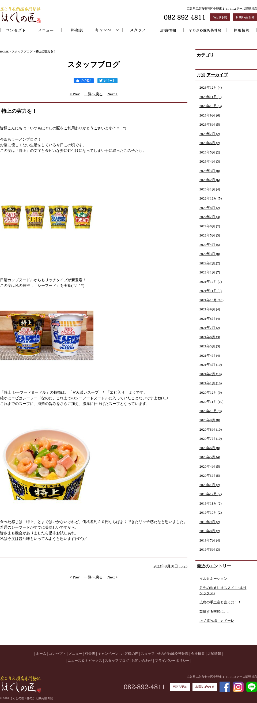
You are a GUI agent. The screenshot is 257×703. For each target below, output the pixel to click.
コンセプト (57, 654)
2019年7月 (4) (209, 540)
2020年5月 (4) (209, 457)
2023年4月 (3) (209, 161)
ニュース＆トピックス (84, 661)
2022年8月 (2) (209, 208)
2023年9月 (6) (209, 115)
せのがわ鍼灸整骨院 (172, 654)
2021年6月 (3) (209, 337)
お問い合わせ (141, 661)
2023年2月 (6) (209, 180)
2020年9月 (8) (209, 420)
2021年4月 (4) (209, 356)
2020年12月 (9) (210, 392)
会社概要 (198, 654)
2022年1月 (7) (209, 272)
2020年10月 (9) (210, 411)
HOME (4, 51)
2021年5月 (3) (209, 346)
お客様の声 (129, 654)
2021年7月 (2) (209, 328)
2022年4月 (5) (209, 245)
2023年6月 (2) (209, 143)
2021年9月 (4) (209, 309)
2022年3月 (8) (209, 254)
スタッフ (148, 654)
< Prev (75, 94)
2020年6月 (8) (209, 448)
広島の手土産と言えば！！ (220, 602)
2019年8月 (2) (209, 531)
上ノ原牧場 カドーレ (216, 621)
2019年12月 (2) (210, 494)
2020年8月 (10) (210, 429)
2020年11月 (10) (211, 402)
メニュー (75, 654)
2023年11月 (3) (210, 97)
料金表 (90, 654)
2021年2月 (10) (210, 374)
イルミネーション (213, 579)
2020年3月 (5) (209, 475)
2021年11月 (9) (210, 291)
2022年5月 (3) (209, 235)
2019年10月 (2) (210, 512)
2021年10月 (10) (211, 300)
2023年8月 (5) (209, 124)
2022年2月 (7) (209, 263)
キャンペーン (108, 654)
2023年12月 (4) (210, 87)
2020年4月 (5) (209, 466)
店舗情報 (214, 654)
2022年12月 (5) (210, 198)
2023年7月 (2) (209, 134)
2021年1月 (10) (210, 383)
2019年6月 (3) (209, 549)
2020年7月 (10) (210, 439)
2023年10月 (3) (210, 106)
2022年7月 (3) (209, 217)
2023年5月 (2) (209, 152)
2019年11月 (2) (210, 503)
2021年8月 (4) (209, 319)
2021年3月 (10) (210, 365)
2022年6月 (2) (209, 226)
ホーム (41, 654)
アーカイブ (217, 75)
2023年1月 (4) (209, 189)
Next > (112, 94)
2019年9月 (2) (209, 522)
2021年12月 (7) (210, 282)
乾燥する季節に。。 (215, 612)
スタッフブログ (22, 51)
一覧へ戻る (93, 94)
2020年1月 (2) (209, 485)
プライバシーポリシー (172, 661)
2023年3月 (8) (209, 171)
